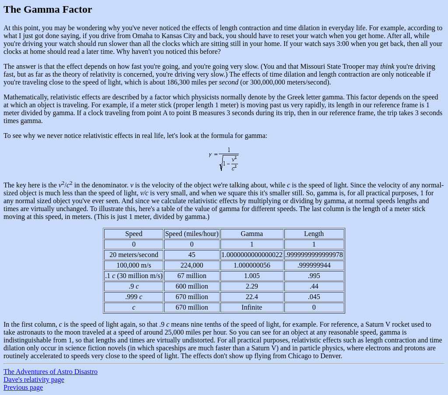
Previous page (23, 387)
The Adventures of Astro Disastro (51, 371)
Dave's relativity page (34, 379)
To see (12, 135)
